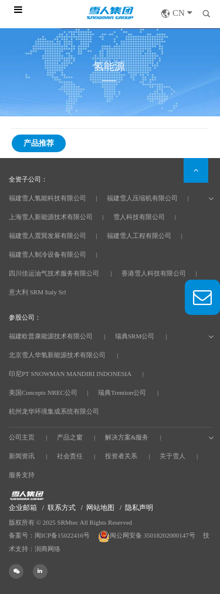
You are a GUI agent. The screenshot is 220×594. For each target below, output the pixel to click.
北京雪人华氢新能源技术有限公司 (57, 354)
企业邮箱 (23, 508)
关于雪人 (172, 455)
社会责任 (70, 455)
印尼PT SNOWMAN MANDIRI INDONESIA (70, 373)
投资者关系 (121, 455)
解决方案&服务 (127, 437)
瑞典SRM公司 (134, 336)
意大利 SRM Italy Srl (37, 292)
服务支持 (22, 474)
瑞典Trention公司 (122, 392)
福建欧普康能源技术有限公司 (51, 336)
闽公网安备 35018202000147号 (147, 535)
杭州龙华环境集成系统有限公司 (54, 411)
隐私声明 (139, 508)
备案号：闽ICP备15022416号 (49, 535)
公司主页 (22, 437)
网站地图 (100, 508)
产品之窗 (70, 437)
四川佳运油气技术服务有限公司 (54, 273)
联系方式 (62, 508)
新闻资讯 (22, 455)
